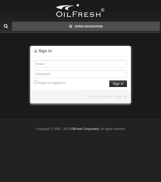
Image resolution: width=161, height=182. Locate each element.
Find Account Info (100, 97)
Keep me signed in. (50, 83)
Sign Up (121, 97)
